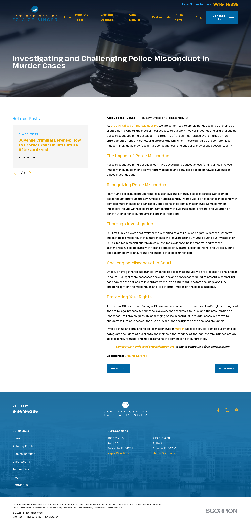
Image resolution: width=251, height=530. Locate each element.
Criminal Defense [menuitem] (107, 17)
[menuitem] (17, 517)
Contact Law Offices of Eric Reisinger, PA (145, 346)
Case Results (21, 461)
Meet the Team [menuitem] (81, 17)
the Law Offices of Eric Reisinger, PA (134, 125)
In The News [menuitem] (179, 17)
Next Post (226, 368)
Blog (16, 477)
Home (16, 438)
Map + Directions (118, 453)
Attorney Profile (23, 446)
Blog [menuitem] (199, 17)
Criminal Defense (136, 355)
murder (179, 328)
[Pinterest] (237, 410)
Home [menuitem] (67, 17)
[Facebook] (218, 410)
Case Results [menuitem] (134, 17)
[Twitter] (227, 410)
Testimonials (21, 469)
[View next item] (30, 173)
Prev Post (118, 368)
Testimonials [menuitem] (161, 17)
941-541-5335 (225, 4)
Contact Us (223, 17)
